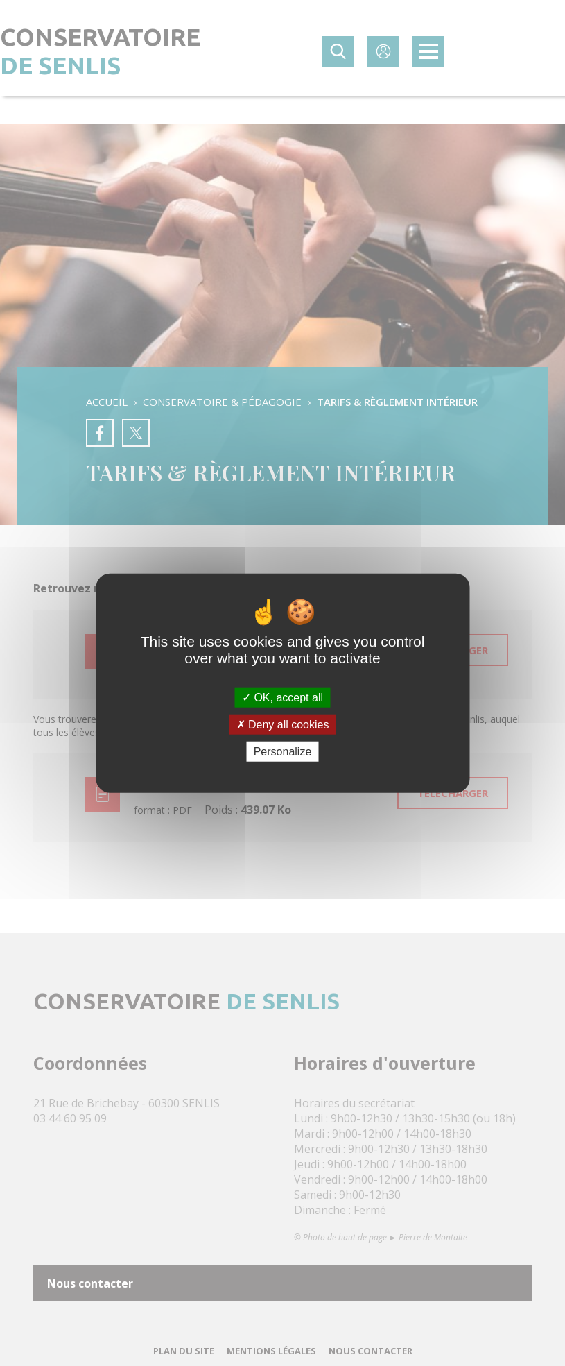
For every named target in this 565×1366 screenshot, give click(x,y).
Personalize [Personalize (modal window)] (283, 752)
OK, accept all (282, 697)
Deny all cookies (282, 724)
